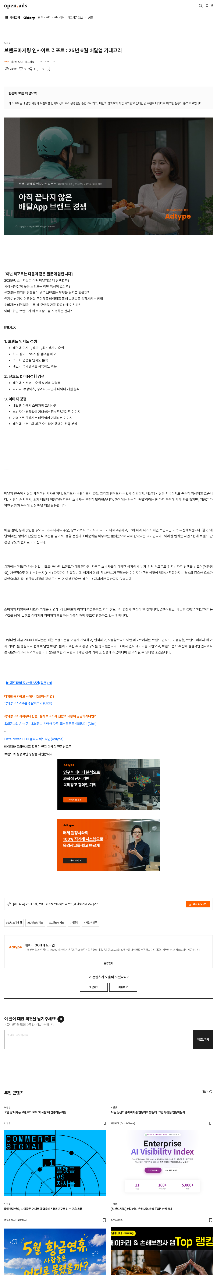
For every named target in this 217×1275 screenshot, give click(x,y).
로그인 (209, 5)
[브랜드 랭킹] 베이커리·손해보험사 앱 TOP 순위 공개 (141, 1209)
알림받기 (108, 963)
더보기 (207, 1092)
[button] (207, 1091)
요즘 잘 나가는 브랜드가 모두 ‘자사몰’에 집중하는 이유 (35, 1112)
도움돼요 (94, 987)
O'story (29, 17)
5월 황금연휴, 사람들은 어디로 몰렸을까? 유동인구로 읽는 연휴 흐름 (43, 1209)
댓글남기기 (203, 1039)
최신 (40, 17)
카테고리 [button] (12, 17)
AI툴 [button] (90, 17)
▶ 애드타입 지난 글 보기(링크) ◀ (29, 683)
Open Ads (15, 5)
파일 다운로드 (197, 904)
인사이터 (59, 17)
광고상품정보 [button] (75, 17)
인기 (48, 17)
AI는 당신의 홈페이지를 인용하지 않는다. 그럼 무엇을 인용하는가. (148, 1112)
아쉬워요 (123, 987)
